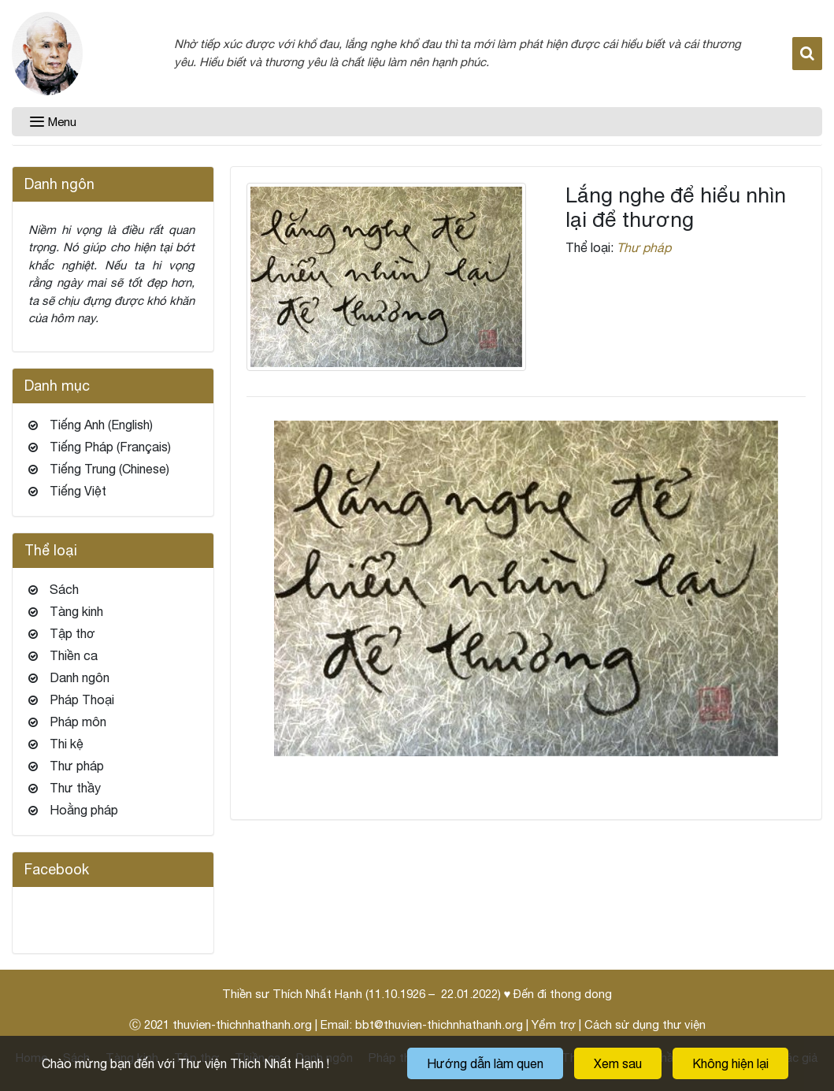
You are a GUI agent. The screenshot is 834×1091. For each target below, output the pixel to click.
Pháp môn (78, 721)
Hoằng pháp (84, 810)
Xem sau (618, 1063)
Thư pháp (644, 247)
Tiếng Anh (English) (101, 424)
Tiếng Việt (78, 491)
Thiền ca (74, 655)
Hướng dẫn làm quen (485, 1063)
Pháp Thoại (82, 699)
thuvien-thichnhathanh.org (242, 1024)
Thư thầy (75, 788)
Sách (64, 589)
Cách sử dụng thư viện (645, 1024)
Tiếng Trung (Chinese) (109, 469)
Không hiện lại (730, 1063)
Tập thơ (72, 633)
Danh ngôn (79, 677)
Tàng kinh (76, 611)
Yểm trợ (554, 1024)
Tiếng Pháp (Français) (110, 447)
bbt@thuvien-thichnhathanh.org (439, 1024)
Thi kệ (66, 744)
